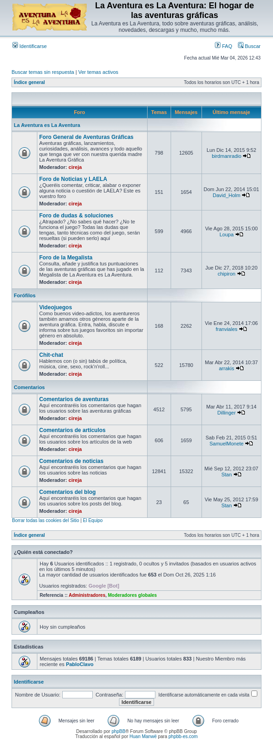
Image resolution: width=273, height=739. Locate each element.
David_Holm (226, 195)
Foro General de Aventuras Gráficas (86, 137)
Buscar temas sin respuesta (43, 72)
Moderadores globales (132, 595)
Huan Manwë (143, 736)
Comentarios (29, 387)
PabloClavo (80, 664)
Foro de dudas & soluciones (76, 215)
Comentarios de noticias (71, 461)
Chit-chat (51, 355)
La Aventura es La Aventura (47, 125)
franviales (226, 329)
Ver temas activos (98, 72)
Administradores (87, 595)
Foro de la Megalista (65, 257)
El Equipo (93, 520)
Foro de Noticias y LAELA (73, 179)
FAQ (223, 46)
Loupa (227, 234)
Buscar (249, 46)
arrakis (226, 368)
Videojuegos (55, 307)
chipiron (227, 273)
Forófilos (25, 295)
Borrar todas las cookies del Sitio (45, 520)
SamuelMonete (226, 443)
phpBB (118, 731)
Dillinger (226, 412)
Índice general (29, 82)
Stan (226, 474)
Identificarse (29, 46)
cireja (75, 167)
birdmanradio (226, 156)
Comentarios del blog (67, 492)
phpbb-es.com (182, 736)
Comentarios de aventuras (74, 399)
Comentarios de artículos (72, 430)
